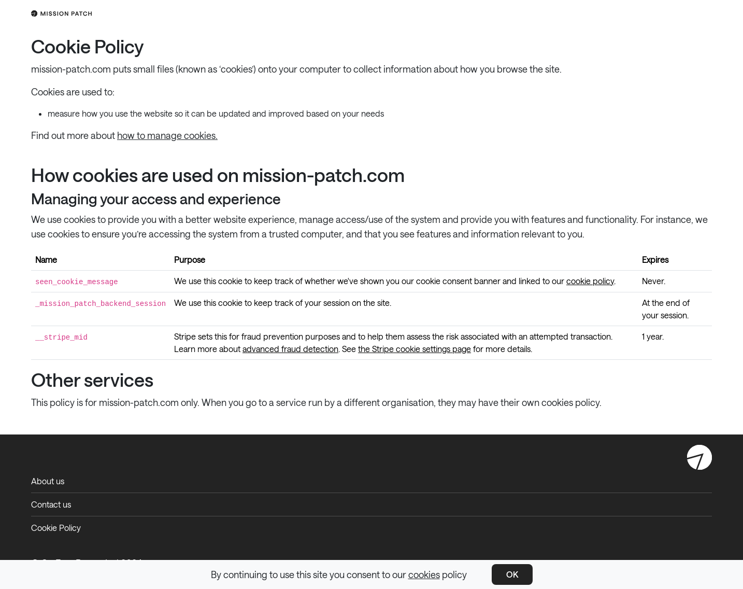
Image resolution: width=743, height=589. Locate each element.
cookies (424, 574)
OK (512, 574)
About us (47, 481)
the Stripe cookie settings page (414, 349)
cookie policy (590, 281)
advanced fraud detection (290, 349)
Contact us (51, 504)
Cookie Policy (56, 527)
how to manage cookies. (167, 135)
